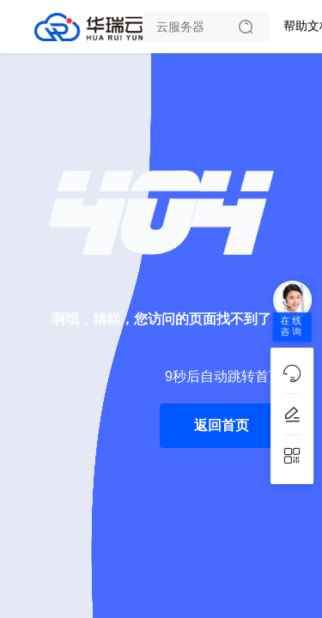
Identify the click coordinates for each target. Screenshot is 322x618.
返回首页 (221, 425)
